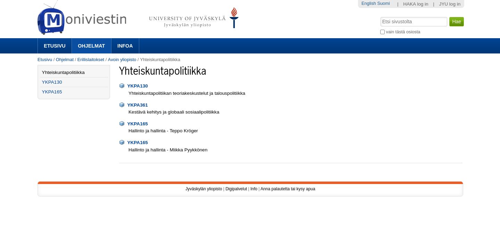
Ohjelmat (91, 46)
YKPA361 (137, 105)
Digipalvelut (236, 188)
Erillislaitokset (91, 59)
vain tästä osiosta (403, 31)
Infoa (125, 46)
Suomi (383, 3)
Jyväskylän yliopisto (203, 188)
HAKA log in (415, 4)
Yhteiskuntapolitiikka (63, 72)
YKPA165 (137, 123)
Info (253, 188)
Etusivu (54, 46)
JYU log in (449, 4)
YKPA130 (137, 86)
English (368, 3)
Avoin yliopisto (122, 59)
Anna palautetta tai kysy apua (287, 188)
